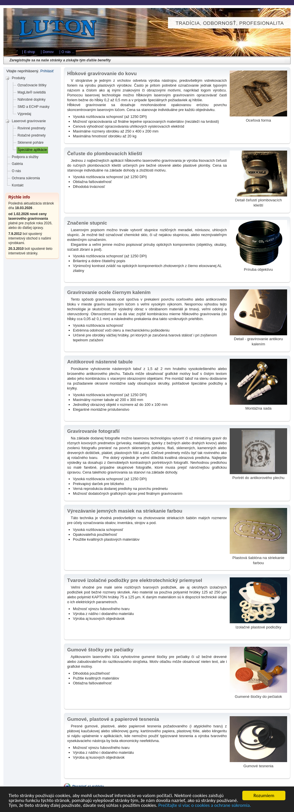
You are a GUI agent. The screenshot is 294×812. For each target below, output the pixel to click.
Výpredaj (24, 114)
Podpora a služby (25, 157)
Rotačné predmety (32, 135)
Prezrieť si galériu (88, 786)
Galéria (17, 164)
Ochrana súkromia (26, 178)
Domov (48, 52)
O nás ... (67, 52)
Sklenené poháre (31, 143)
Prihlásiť (47, 71)
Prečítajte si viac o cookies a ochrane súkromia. (204, 806)
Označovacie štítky (32, 85)
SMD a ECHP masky (33, 107)
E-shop (29, 52)
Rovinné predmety (31, 128)
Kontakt (18, 185)
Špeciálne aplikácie (32, 150)
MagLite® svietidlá (32, 92)
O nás (16, 171)
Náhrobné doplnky (31, 100)
